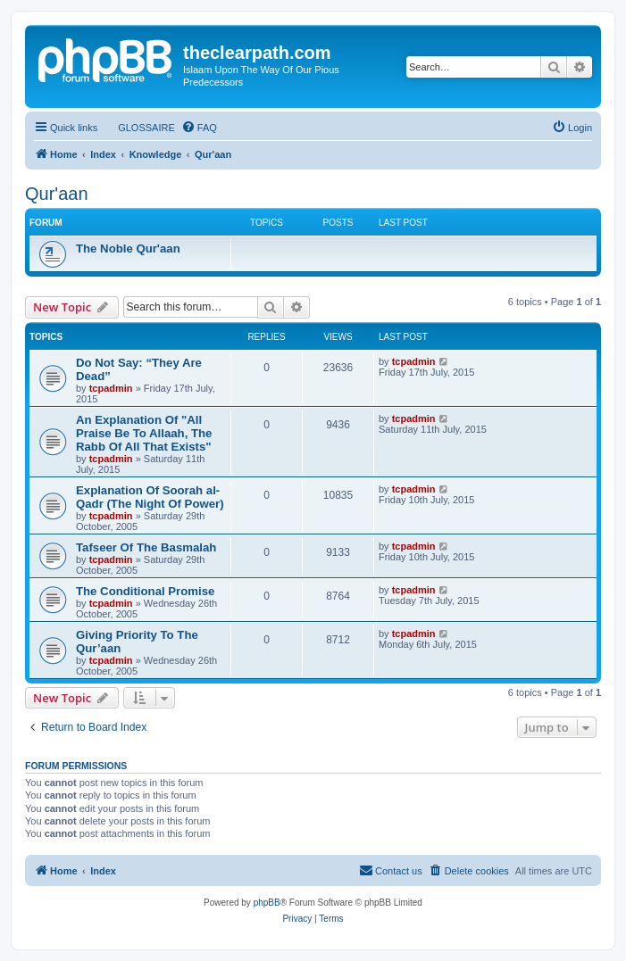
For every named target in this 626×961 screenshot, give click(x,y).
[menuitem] (138, 127)
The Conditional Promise (145, 591)
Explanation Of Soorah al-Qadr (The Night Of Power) (150, 497)
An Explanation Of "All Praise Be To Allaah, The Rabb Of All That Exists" (144, 433)
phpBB (267, 902)
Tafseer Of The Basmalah (146, 547)
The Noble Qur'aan (128, 248)
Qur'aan (56, 193)
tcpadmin (111, 388)
